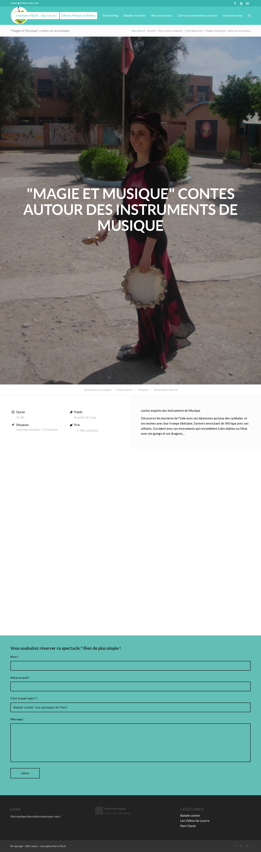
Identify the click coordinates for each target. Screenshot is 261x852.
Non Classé (188, 826)
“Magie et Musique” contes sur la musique (39, 30)
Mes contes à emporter (170, 30)
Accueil (151, 30)
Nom (14, 656)
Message (17, 719)
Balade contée (190, 815)
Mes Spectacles (194, 30)
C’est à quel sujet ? (23, 698)
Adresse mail (20, 677)
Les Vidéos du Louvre (194, 820)
